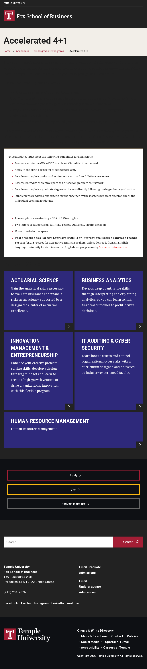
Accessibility (90, 647)
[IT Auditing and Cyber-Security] (109, 371)
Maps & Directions (94, 636)
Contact (117, 636)
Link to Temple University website (27, 635)
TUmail (124, 642)
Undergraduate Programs (49, 51)
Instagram (41, 603)
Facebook (11, 603)
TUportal (109, 642)
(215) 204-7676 (15, 592)
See (101, 247)
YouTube (72, 603)
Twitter (26, 603)
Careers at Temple (116, 647)
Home (7, 51)
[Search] (58, 542)
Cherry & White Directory (95, 630)
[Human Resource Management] (73, 430)
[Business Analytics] (109, 300)
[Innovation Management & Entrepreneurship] (38, 371)
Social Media (90, 642)
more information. (116, 247)
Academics (22, 51)
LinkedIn (57, 603)
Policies (132, 636)
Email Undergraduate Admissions (90, 586)
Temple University (14, 3)
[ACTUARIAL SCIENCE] (38, 300)
